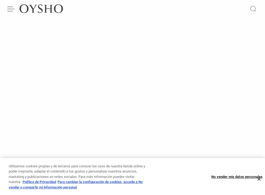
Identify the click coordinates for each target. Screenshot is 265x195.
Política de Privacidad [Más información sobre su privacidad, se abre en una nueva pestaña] (39, 183)
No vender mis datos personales (237, 178)
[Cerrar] (259, 181)
